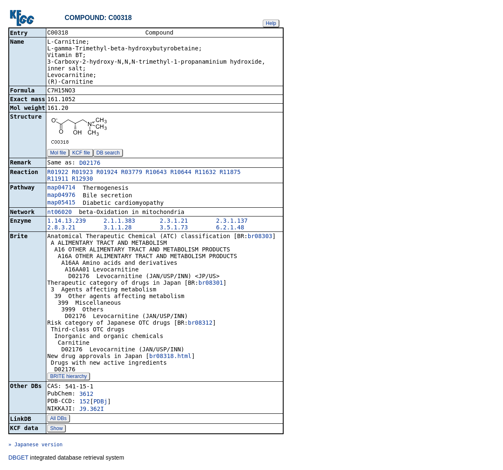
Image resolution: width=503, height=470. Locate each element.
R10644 (180, 172)
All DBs (58, 419)
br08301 (211, 283)
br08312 (200, 323)
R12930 (82, 179)
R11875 (230, 172)
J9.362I (91, 409)
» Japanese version (35, 445)
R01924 (107, 172)
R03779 (131, 172)
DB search (108, 154)
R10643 (156, 172)
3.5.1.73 (174, 228)
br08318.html (170, 356)
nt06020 (59, 212)
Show (56, 429)
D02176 (90, 163)
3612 (86, 394)
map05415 (61, 203)
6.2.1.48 (230, 228)
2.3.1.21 (174, 221)
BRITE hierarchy (68, 377)
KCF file (81, 154)
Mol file (58, 154)
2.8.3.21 (61, 228)
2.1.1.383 (119, 221)
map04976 (61, 195)
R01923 (82, 172)
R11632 (205, 172)
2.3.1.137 (232, 221)
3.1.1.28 (117, 228)
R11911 (57, 179)
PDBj (100, 402)
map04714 (61, 188)
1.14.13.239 (66, 221)
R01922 (57, 172)
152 (84, 402)
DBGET (18, 458)
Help (271, 23)
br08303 (260, 237)
